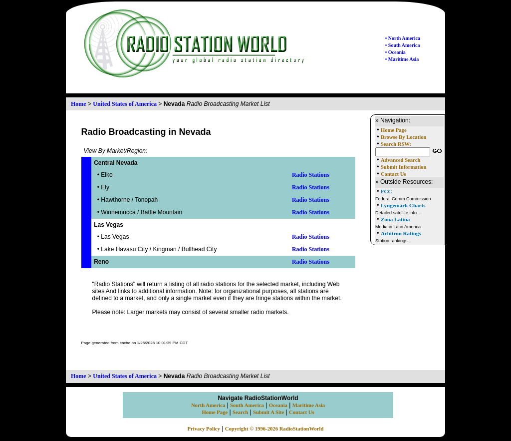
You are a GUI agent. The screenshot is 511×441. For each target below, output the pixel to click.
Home (78, 103)
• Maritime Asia (402, 59)
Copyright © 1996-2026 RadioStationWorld (274, 429)
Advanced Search (400, 160)
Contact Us (393, 174)
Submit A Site (268, 412)
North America (208, 405)
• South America (402, 45)
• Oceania (395, 52)
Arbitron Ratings (401, 233)
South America (247, 405)
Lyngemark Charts (403, 205)
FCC (386, 191)
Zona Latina (395, 219)
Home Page (394, 130)
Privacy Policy (204, 429)
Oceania (278, 405)
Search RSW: (396, 144)
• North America (402, 38)
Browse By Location (404, 137)
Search (240, 412)
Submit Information (403, 167)
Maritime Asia (308, 405)
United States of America (125, 103)
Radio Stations (310, 174)
